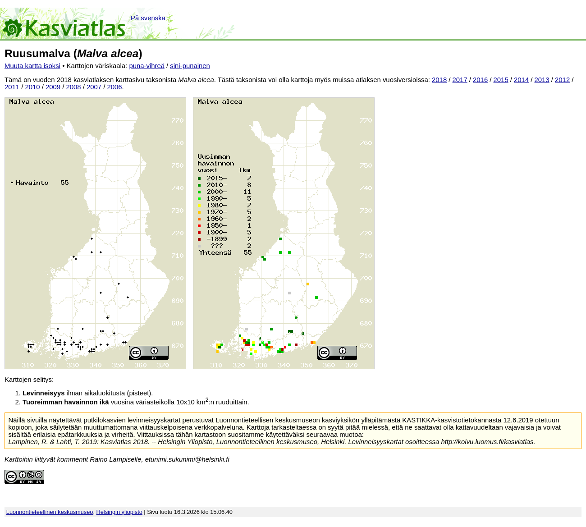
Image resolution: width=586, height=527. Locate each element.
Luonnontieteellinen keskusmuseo (49, 512)
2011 (12, 87)
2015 (501, 79)
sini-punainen (190, 65)
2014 (521, 79)
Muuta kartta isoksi (32, 65)
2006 (114, 87)
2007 (94, 87)
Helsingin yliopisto (119, 512)
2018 (439, 79)
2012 (562, 79)
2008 (73, 87)
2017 (460, 79)
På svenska (148, 18)
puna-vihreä (147, 65)
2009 (53, 87)
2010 (32, 87)
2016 (480, 79)
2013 (542, 79)
